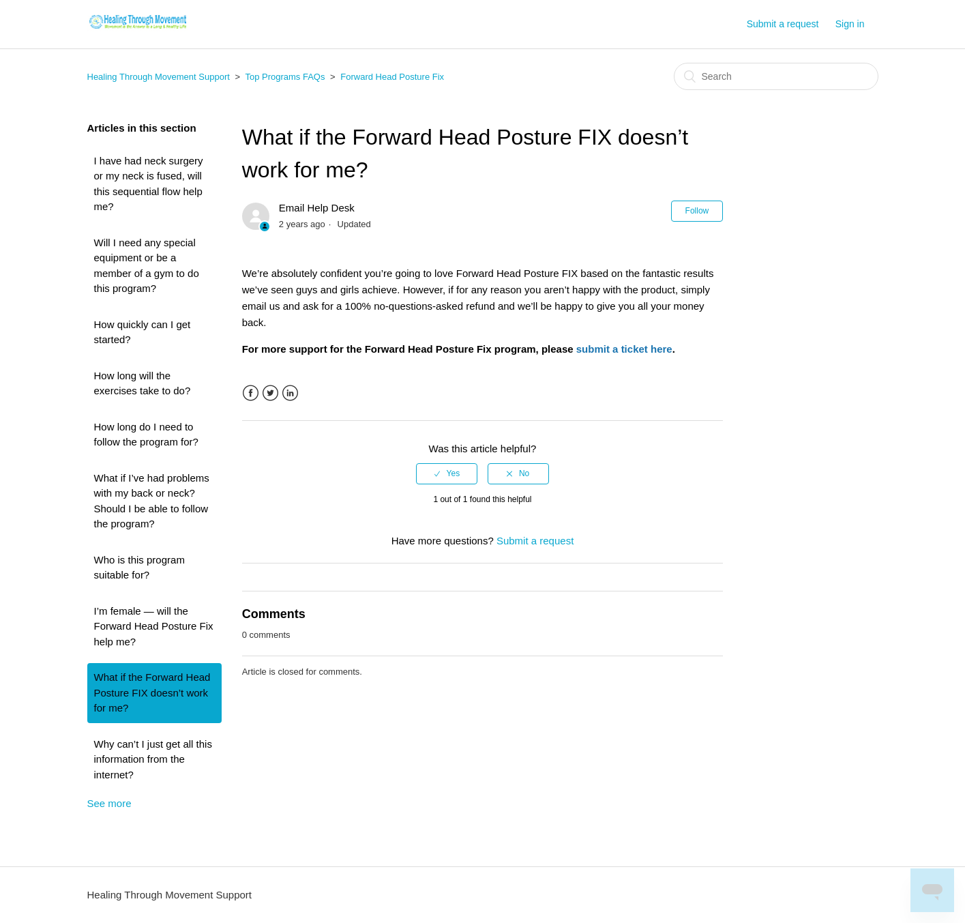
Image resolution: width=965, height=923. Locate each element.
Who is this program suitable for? (139, 567)
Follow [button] (697, 211)
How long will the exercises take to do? (142, 383)
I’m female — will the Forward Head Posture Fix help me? (153, 626)
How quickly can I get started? (142, 332)
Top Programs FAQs (285, 77)
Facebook (250, 393)
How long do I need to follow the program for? (146, 434)
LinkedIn (290, 393)
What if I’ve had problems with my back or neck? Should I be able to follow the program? (151, 501)
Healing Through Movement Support (158, 77)
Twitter (270, 393)
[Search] (776, 76)
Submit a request (783, 23)
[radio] (446, 473)
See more (109, 803)
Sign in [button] (850, 23)
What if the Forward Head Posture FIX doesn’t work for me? (152, 692)
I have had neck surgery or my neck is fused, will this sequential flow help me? (148, 184)
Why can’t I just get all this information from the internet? (153, 759)
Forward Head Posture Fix (392, 77)
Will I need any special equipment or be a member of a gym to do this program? (146, 266)
